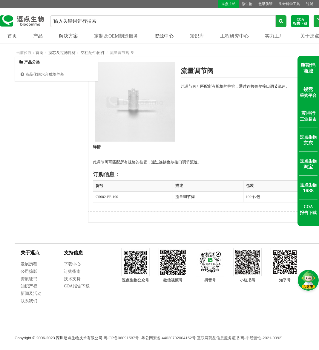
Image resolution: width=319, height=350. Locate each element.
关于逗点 (30, 252)
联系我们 (29, 301)
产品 (38, 35)
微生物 (247, 4)
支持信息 (73, 252)
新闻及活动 (31, 293)
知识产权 (29, 286)
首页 (12, 35)
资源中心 (164, 35)
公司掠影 (29, 271)
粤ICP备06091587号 (121, 338)
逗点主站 (228, 4)
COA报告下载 (77, 286)
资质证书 (29, 279)
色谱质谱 (265, 4)
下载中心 (72, 264)
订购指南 (72, 271)
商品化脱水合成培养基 (44, 74)
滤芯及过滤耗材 (62, 52)
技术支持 (72, 279)
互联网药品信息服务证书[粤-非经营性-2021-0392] (239, 338)
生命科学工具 (289, 4)
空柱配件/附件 (93, 52)
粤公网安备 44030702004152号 (168, 338)
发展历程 (29, 264)
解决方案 (68, 35)
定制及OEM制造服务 (116, 35)
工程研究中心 (234, 35)
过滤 (309, 4)
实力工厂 (274, 35)
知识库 (197, 35)
